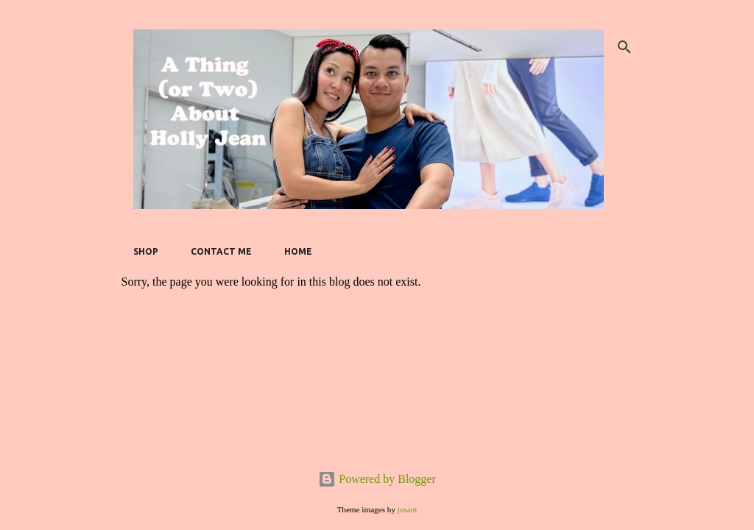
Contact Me (221, 251)
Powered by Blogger (377, 479)
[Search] (624, 47)
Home (298, 251)
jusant (407, 509)
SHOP (145, 251)
